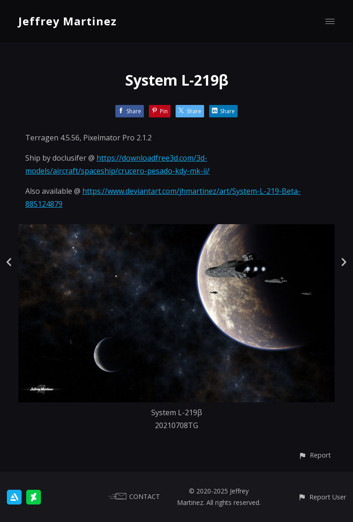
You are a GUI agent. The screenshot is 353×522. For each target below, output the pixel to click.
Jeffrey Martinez (67, 21)
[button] (315, 455)
